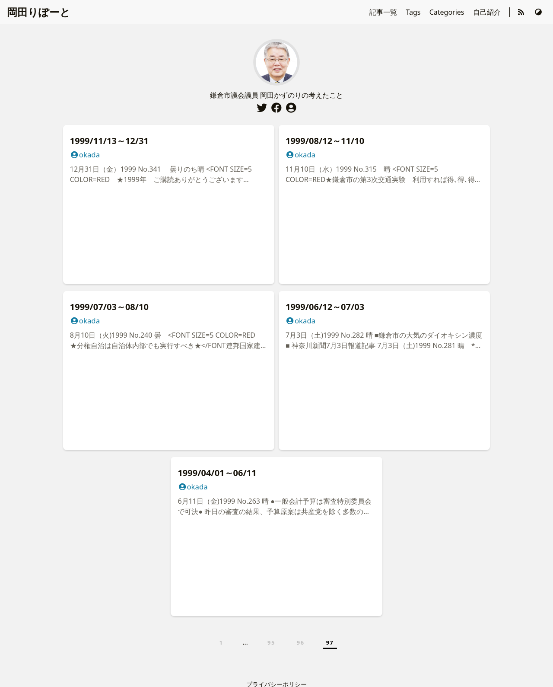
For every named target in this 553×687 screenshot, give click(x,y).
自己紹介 (487, 12)
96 (301, 642)
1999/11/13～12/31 (109, 141)
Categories (447, 12)
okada (85, 155)
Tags (414, 12)
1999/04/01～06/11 (217, 473)
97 (330, 642)
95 (271, 642)
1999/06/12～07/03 (325, 307)
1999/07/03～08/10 (109, 307)
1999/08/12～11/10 (325, 141)
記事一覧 (384, 12)
